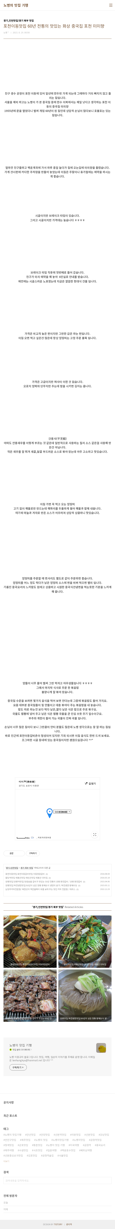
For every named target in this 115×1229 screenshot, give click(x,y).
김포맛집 (32, 1155)
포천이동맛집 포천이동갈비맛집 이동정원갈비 (25, 873)
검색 (108, 1180)
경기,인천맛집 (12, 867)
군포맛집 (23, 1145)
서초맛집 (37, 1150)
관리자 (69, 1224)
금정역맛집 (96, 1140)
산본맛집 (90, 1134)
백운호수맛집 (68, 1150)
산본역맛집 (60, 1134)
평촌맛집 (37, 1145)
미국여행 (74, 1145)
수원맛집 (23, 1150)
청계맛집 (9, 1145)
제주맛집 (25, 1140)
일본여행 (52, 1150)
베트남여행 (86, 1150)
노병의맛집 (79, 1140)
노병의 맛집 (42, 1140)
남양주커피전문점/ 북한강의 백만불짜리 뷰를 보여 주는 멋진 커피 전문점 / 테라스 (40, 889)
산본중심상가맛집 (14, 1155)
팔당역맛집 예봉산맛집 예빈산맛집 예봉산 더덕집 (26, 877)
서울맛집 (63, 1155)
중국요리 (100, 1145)
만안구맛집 (10, 1140)
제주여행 (9, 1150)
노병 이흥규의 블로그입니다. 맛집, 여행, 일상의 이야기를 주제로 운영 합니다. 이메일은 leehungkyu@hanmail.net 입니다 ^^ (52, 1058)
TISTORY (58, 1224)
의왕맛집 (76, 1134)
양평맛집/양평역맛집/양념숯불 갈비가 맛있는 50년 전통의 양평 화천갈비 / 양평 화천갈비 (43, 881)
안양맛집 (45, 1134)
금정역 (87, 1145)
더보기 (6, 1161)
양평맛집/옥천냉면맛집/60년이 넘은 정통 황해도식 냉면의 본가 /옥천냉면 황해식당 (41, 885)
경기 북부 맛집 (26, 867)
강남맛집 (104, 1134)
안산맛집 (31, 1134)
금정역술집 (48, 1155)
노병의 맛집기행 (13, 1134)
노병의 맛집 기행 (15, 5)
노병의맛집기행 (61, 1140)
